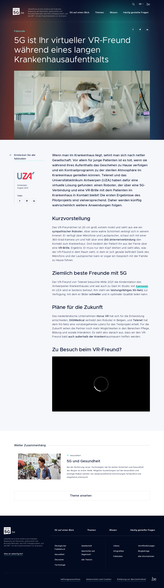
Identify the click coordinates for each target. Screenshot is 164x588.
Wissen (114, 12)
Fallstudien (118, 556)
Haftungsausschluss (70, 579)
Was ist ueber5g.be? (13, 553)
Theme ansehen (81, 495)
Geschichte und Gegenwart (88, 553)
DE (140, 4)
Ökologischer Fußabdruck (60, 547)
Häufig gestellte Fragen (136, 12)
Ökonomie (59, 559)
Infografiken (118, 551)
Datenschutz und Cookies (98, 579)
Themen (99, 12)
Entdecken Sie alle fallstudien (24, 157)
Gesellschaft (86, 546)
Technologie (60, 565)
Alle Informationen (146, 556)
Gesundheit (59, 554)
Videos (116, 546)
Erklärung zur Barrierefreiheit (131, 579)
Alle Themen (86, 559)
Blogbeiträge (143, 551)
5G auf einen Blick (79, 12)
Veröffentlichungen (146, 546)
